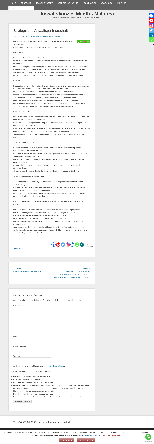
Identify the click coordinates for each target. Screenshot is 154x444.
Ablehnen (66, 440)
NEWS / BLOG (106, 3)
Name (16, 336)
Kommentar (18, 305)
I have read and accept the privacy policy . (39, 366)
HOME (13, 3)
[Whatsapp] (77, 244)
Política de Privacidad (79, 397)
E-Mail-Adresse (20, 346)
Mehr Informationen (56, 366)
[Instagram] (68, 244)
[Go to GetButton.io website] (148, 441)
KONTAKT (121, 3)
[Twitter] (63, 244)
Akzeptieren (86, 440)
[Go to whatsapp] (148, 437)
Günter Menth (37, 36)
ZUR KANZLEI (90, 3)
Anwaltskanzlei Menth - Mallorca (77, 13)
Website (16, 356)
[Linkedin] (72, 244)
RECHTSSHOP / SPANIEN (68, 3)
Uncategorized (20, 248)
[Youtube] (58, 244)
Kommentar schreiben (52, 36)
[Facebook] (53, 244)
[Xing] (82, 244)
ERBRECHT (26, 3)
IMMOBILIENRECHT (44, 3)
